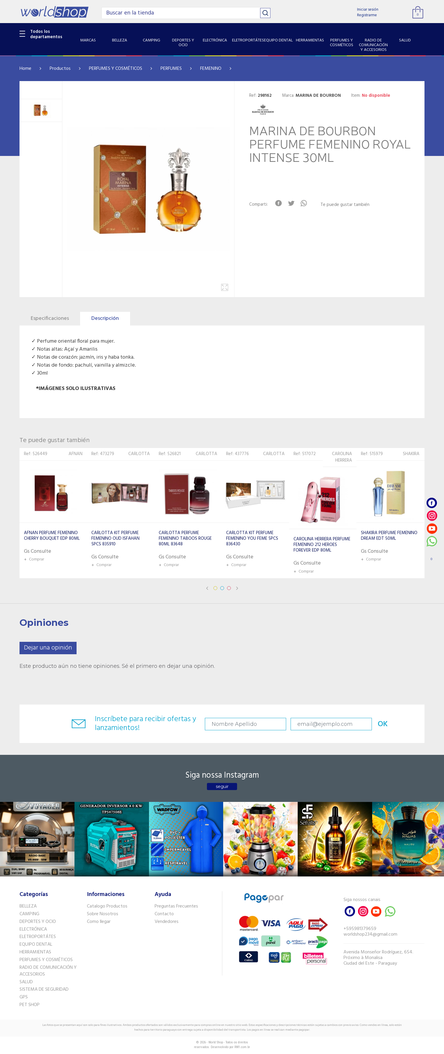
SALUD (26, 982)
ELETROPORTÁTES (38, 937)
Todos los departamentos (46, 34)
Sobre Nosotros (102, 914)
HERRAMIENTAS (35, 952)
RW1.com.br (242, 1047)
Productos (60, 68)
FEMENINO (210, 68)
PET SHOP (30, 1005)
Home (25, 68)
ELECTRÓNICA (33, 929)
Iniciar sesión (367, 10)
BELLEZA (28, 906)
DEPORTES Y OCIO (38, 922)
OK (383, 724)
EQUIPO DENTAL (36, 944)
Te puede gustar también (345, 205)
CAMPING (29, 914)
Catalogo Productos (107, 906)
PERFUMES (171, 68)
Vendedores (167, 922)
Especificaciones (50, 318)
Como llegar (99, 922)
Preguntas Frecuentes (176, 906)
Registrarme (367, 15)
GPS (24, 997)
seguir (222, 786)
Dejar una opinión (48, 648)
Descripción (105, 318)
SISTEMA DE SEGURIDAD (44, 989)
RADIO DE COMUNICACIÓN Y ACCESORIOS (48, 971)
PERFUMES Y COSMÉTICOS (115, 68)
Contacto (164, 914)
